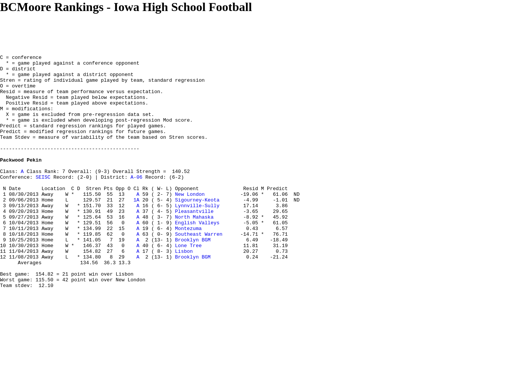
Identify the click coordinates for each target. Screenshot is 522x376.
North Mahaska (194, 249)
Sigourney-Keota (197, 229)
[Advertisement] (138, 31)
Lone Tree (188, 284)
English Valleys (197, 256)
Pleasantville (194, 243)
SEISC (43, 201)
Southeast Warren (198, 270)
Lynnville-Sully (197, 236)
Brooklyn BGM (193, 277)
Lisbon (184, 290)
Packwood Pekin (20, 181)
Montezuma (188, 263)
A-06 (136, 201)
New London (190, 222)
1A (136, 229)
